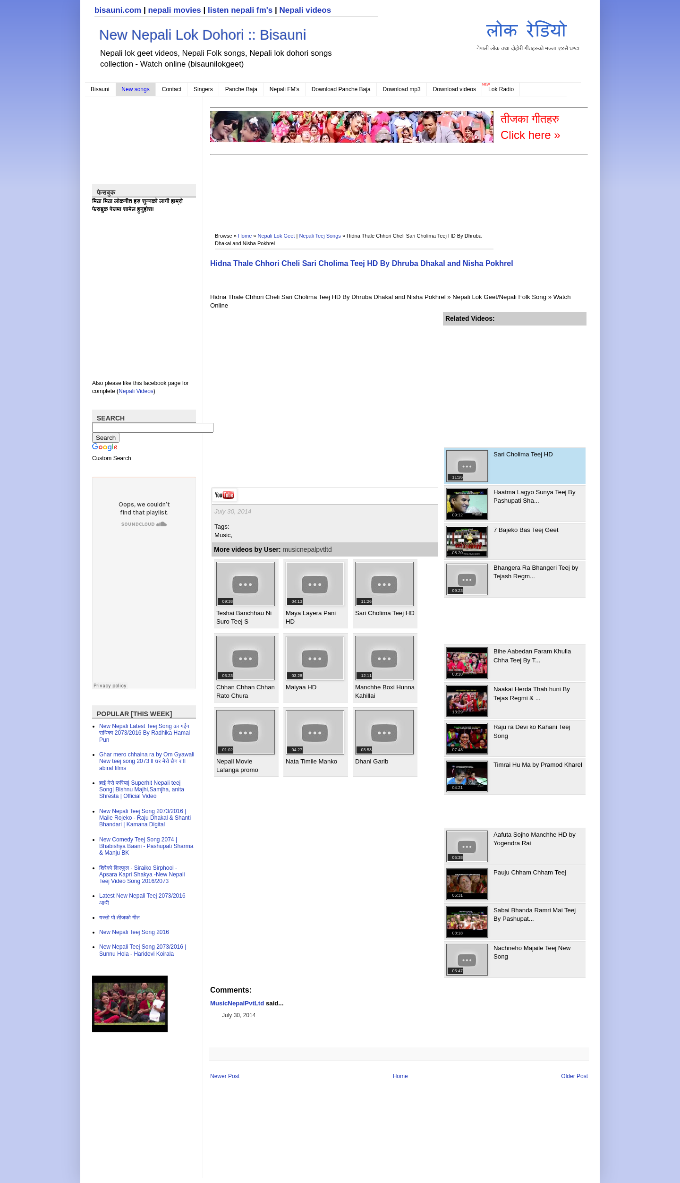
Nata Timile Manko (311, 761)
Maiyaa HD (301, 687)
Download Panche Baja (341, 89)
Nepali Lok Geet (276, 236)
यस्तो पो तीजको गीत (119, 917)
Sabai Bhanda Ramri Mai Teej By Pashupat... (534, 914)
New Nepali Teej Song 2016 (134, 932)
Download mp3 (402, 89)
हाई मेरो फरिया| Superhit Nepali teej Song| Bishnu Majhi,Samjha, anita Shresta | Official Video (141, 790)
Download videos (454, 89)
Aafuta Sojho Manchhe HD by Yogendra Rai (534, 839)
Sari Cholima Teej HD (385, 613)
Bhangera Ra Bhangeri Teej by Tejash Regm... (535, 572)
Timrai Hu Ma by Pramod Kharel (537, 764)
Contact (171, 89)
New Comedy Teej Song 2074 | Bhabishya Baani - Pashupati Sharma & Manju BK (146, 846)
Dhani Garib (371, 761)
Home (245, 236)
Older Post (574, 1076)
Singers (203, 89)
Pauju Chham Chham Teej (529, 872)
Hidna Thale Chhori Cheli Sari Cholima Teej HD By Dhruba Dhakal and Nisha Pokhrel (361, 263)
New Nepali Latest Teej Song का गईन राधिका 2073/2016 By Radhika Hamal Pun (144, 733)
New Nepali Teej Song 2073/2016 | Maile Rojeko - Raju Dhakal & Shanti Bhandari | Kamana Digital (145, 818)
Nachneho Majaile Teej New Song (531, 952)
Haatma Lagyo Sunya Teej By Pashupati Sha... (534, 496)
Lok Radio (501, 89)
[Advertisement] (382, 187)
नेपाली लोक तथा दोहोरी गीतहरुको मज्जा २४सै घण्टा (528, 33)
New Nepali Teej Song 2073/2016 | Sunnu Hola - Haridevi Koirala (142, 950)
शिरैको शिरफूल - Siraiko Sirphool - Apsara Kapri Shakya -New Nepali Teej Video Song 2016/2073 (142, 875)
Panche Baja (241, 89)
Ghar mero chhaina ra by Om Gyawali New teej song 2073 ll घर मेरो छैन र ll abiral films (146, 761)
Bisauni (100, 89)
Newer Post (224, 1076)
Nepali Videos (136, 391)
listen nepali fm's (240, 10)
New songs (135, 89)
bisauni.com (117, 10)
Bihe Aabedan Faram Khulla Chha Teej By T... (532, 655)
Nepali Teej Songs (319, 236)
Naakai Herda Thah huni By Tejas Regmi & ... (531, 693)
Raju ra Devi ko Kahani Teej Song (531, 731)
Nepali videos (305, 10)
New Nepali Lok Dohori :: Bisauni (202, 35)
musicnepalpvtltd (307, 549)
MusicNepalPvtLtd (237, 1003)
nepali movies (174, 10)
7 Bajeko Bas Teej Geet (526, 529)
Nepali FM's (284, 89)
